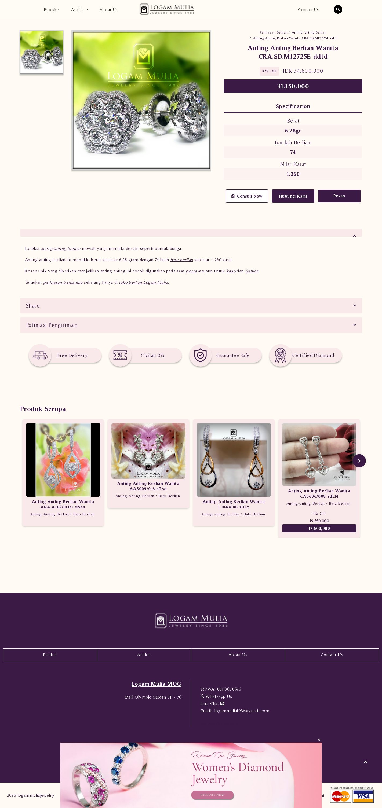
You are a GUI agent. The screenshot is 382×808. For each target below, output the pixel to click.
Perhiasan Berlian (274, 32)
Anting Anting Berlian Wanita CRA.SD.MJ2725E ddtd (295, 38)
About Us (108, 9)
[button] (338, 9)
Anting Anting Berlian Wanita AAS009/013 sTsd (148, 486)
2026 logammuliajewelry (30, 795)
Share (33, 306)
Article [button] (78, 9)
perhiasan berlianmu (63, 282)
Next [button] (359, 460)
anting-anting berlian (60, 248)
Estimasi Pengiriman (52, 325)
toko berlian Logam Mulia (143, 282)
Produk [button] (50, 9)
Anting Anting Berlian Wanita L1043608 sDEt (234, 504)
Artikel (144, 654)
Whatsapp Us (216, 696)
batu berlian (181, 259)
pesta (191, 270)
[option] (41, 52)
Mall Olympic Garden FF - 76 (153, 697)
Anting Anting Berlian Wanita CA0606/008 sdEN (319, 493)
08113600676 (221, 689)
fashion (252, 270)
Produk (50, 654)
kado (230, 270)
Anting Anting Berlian (309, 32)
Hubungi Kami (293, 196)
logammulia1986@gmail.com (235, 710)
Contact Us (308, 9)
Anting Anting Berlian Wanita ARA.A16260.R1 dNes (63, 504)
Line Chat (212, 703)
